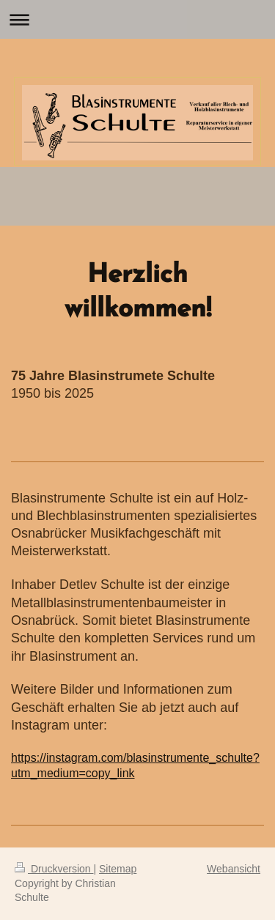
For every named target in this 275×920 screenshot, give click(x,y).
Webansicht (233, 869)
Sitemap (117, 869)
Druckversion (54, 869)
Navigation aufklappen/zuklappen (137, 19)
